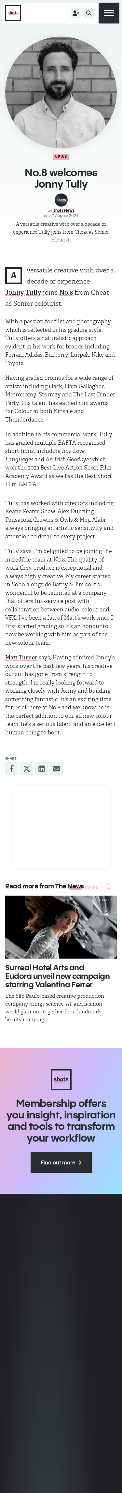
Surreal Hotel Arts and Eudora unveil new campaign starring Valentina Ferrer (57, 976)
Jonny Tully (23, 292)
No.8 (66, 292)
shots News (64, 210)
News (61, 156)
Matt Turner (21, 657)
